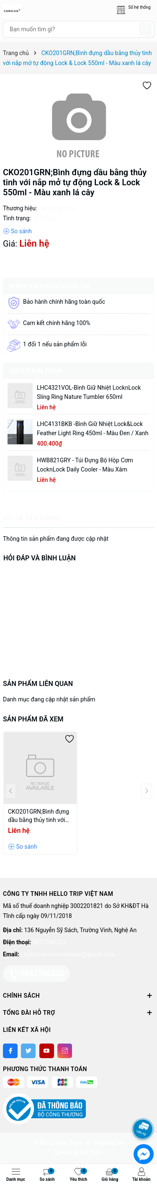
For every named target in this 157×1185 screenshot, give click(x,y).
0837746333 (49, 942)
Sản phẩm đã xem (33, 719)
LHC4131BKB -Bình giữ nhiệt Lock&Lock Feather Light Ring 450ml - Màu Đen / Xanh (92, 428)
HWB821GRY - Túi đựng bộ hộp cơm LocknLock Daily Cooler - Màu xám (85, 465)
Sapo (96, 1152)
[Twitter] (28, 1051)
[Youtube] (46, 1051)
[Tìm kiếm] (145, 29)
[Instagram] (64, 1051)
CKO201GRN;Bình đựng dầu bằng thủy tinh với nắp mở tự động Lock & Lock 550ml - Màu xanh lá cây (38, 816)
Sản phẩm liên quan (38, 684)
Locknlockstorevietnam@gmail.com (68, 954)
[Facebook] (10, 1051)
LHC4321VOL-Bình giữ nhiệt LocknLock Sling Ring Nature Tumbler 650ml (89, 392)
